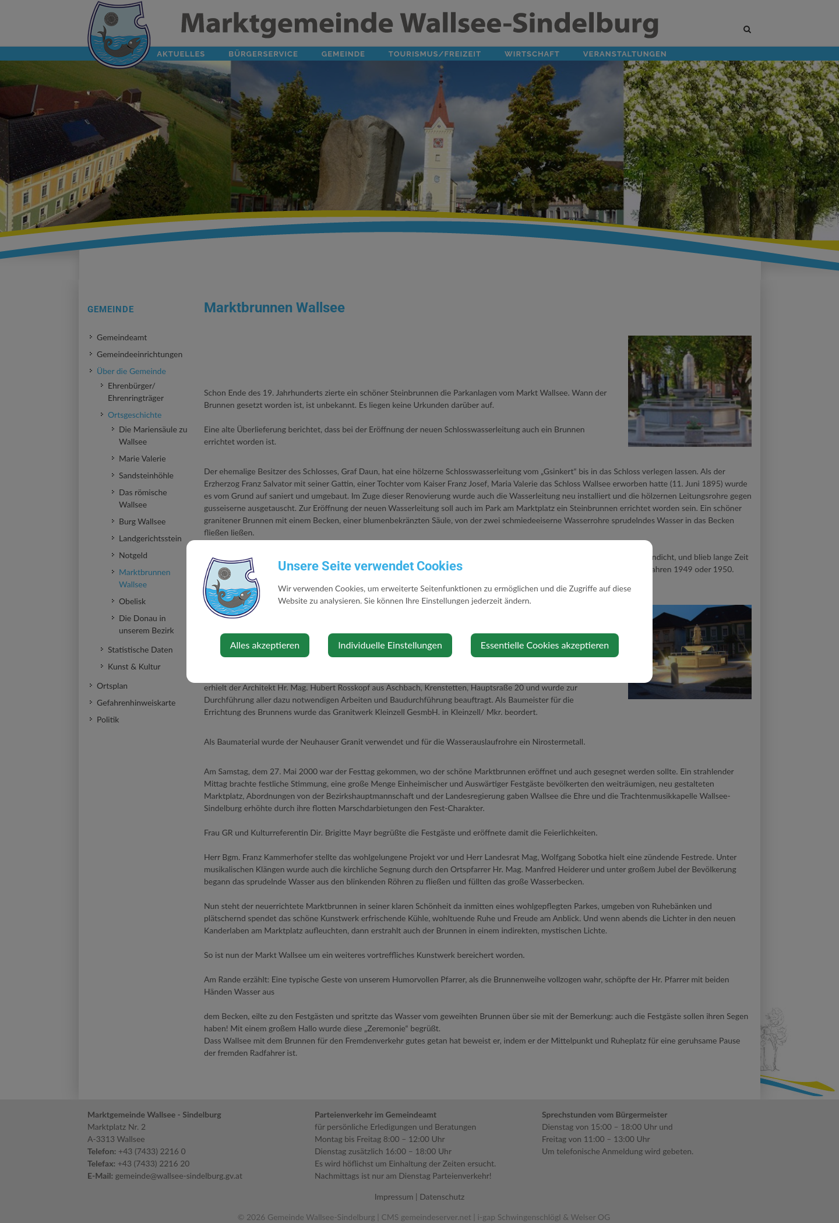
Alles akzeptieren (264, 644)
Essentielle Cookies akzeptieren (545, 644)
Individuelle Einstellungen (390, 644)
